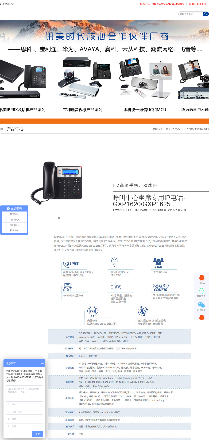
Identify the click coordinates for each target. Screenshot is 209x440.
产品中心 (180, 128)
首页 (69, 21)
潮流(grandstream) (199, 128)
